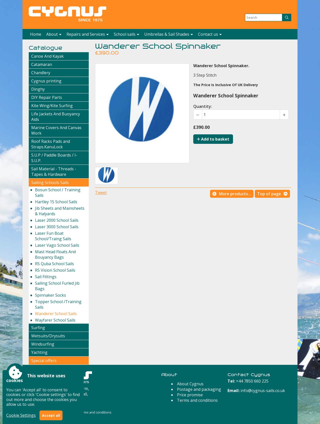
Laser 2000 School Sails (56, 220)
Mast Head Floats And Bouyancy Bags (55, 254)
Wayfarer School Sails (55, 320)
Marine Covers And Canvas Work (56, 130)
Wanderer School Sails (56, 313)
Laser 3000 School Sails (56, 226)
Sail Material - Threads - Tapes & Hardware (53, 171)
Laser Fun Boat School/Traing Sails (53, 235)
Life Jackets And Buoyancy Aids (55, 116)
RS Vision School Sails (55, 270)
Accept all (51, 415)
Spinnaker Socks (50, 295)
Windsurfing (42, 344)
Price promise (190, 395)
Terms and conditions (197, 400)
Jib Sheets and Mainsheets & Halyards (59, 211)
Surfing (38, 327)
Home (35, 34)
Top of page (269, 194)
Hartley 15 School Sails (56, 202)
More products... (235, 194)
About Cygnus (190, 384)
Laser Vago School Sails (57, 245)
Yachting (39, 352)
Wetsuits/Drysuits (48, 336)
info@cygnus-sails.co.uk (262, 390)
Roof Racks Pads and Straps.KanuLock (50, 144)
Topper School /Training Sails (58, 304)
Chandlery (40, 72)
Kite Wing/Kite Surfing (52, 105)
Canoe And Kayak (47, 56)
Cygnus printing (46, 81)
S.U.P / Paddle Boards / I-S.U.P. (54, 157)
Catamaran (41, 64)
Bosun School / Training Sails (57, 192)
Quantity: (202, 106)
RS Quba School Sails (54, 263)
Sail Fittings (45, 276)
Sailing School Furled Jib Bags (57, 285)
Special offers (43, 360)
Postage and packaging (199, 389)
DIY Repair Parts (46, 97)
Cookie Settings (21, 415)
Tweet (101, 192)
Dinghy (38, 89)
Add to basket (213, 139)
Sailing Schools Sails (50, 182)
